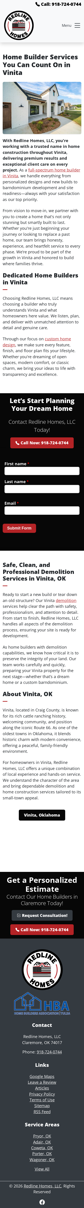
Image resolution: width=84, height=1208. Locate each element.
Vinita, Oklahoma (42, 815)
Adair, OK (42, 1142)
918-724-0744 (49, 1052)
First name (16, 463)
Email (11, 503)
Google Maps (42, 1076)
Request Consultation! (42, 915)
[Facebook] (42, 1202)
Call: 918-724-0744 (58, 4)
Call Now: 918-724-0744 (42, 442)
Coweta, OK (42, 1147)
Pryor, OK (42, 1136)
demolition (66, 600)
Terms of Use (42, 1100)
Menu (71, 25)
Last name (16, 481)
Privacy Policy (42, 1094)
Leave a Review (42, 1082)
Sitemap (42, 1105)
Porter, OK (42, 1153)
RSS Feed (42, 1111)
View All (42, 1169)
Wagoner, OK (42, 1159)
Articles (42, 1088)
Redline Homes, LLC (42, 1186)
